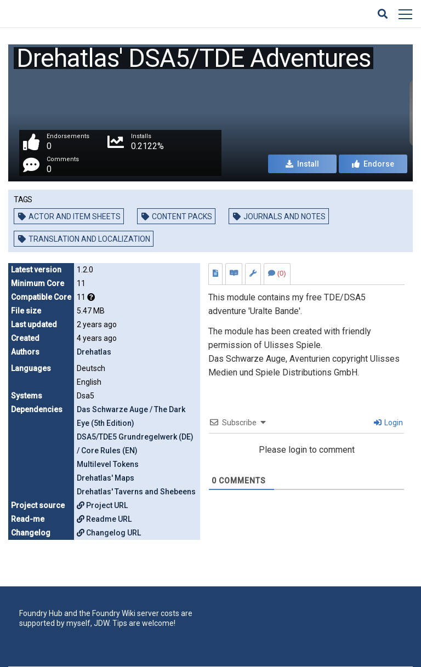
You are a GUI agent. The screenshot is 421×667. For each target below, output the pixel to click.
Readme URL (104, 519)
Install (302, 163)
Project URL (102, 505)
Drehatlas (94, 351)
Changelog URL (109, 532)
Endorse (373, 163)
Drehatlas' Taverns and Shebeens (136, 491)
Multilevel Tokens (108, 464)
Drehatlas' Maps (105, 478)
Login (388, 422)
